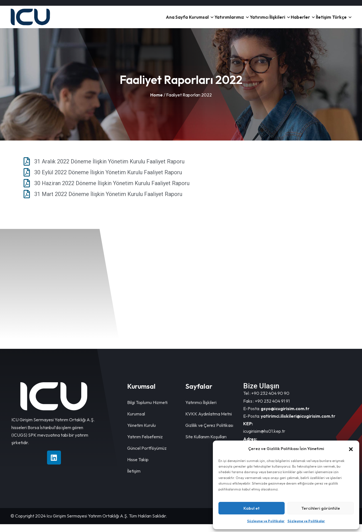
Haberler (294, 20)
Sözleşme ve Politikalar (266, 521)
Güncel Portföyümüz (147, 456)
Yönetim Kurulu (141, 433)
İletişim (319, 20)
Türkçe (338, 20)
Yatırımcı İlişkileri (260, 20)
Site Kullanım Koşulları (205, 444)
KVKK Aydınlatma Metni (208, 421)
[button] (351, 448)
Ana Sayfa (167, 20)
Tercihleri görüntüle (320, 508)
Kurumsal (191, 20)
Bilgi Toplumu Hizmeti (147, 410)
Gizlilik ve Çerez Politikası (209, 433)
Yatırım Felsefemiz (145, 444)
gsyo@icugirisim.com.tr (285, 416)
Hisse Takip (138, 467)
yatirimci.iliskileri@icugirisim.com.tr (298, 424)
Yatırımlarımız (223, 20)
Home (156, 102)
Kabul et (251, 508)
